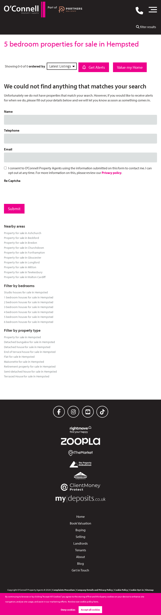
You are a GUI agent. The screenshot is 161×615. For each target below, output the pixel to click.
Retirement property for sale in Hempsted (30, 366)
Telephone (11, 130)
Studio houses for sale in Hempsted (26, 292)
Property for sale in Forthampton (24, 252)
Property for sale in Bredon (20, 243)
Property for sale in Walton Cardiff (24, 277)
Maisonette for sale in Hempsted (24, 362)
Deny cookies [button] (68, 609)
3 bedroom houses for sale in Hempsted (28, 307)
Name (8, 111)
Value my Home (130, 67)
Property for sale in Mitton (20, 267)
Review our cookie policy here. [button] (83, 601)
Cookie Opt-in (136, 589)
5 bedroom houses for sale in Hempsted (28, 317)
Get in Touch (80, 570)
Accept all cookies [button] (90, 609)
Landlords (80, 543)
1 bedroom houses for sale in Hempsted (28, 297)
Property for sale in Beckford (21, 238)
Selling (81, 537)
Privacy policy (111, 173)
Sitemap (149, 589)
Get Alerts (93, 67)
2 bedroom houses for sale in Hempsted (28, 302)
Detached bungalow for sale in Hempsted (29, 342)
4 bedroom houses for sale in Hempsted (28, 312)
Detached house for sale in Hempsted (27, 347)
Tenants (80, 550)
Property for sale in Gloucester (22, 257)
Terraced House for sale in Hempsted (26, 376)
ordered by (37, 66)
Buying (80, 530)
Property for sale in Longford (22, 262)
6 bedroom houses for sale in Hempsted (28, 322)
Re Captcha (12, 181)
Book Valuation (80, 523)
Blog (80, 563)
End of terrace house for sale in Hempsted (30, 352)
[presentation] (36, 192)
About (80, 557)
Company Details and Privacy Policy (94, 589)
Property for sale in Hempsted (22, 337)
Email (8, 149)
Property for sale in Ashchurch (22, 233)
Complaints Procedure (63, 589)
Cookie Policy (121, 589)
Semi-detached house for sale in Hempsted (30, 371)
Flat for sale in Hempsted (19, 357)
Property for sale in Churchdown (24, 248)
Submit (14, 208)
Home (80, 516)
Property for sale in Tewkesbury (23, 272)
